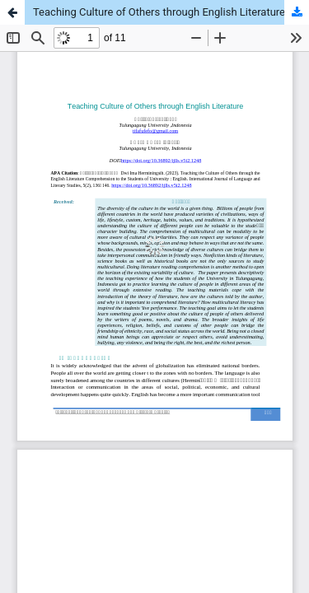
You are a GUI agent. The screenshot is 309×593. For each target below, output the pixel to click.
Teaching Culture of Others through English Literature (159, 12)
